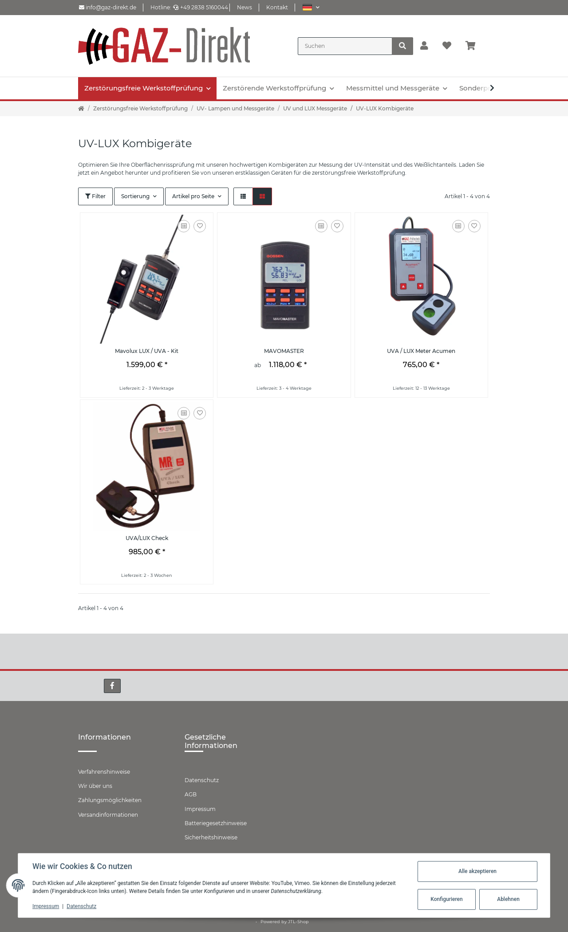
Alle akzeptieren (477, 871)
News (244, 7)
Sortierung (135, 196)
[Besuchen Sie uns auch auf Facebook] (112, 686)
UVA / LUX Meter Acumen (421, 351)
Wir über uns (95, 786)
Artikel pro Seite (193, 196)
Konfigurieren (446, 899)
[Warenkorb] (474, 46)
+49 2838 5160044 (200, 7)
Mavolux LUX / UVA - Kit (146, 351)
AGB (191, 794)
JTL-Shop (298, 921)
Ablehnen (508, 899)
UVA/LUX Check (147, 538)
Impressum (200, 809)
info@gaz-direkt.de (107, 7)
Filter (95, 196)
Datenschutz (202, 780)
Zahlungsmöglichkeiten (110, 800)
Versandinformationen (108, 814)
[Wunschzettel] (446, 46)
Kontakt (277, 7)
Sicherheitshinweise (211, 837)
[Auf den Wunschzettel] (199, 226)
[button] (311, 7)
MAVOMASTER (284, 351)
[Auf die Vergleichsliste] (184, 226)
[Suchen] (345, 46)
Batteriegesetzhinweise (216, 823)
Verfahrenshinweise (104, 771)
